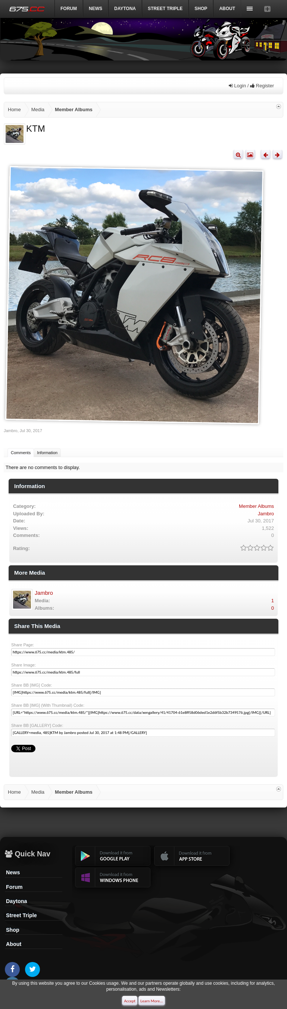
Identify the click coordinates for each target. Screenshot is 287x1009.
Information (47, 452)
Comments (21, 452)
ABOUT (227, 8)
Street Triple (165, 8)
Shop (200, 8)
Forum (68, 8)
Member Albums (256, 506)
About (13, 944)
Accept (129, 1001)
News (95, 8)
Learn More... (151, 1001)
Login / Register (251, 85)
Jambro (11, 430)
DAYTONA (125, 8)
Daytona (16, 901)
